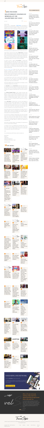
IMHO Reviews (18, 25)
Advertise (24, 425)
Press (20, 425)
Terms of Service (33, 425)
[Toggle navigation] (5, 1)
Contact (28, 425)
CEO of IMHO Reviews (9, 69)
